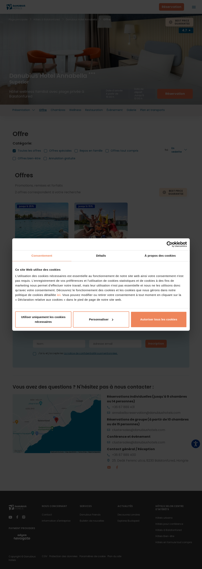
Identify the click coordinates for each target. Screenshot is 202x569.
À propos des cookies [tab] (160, 255)
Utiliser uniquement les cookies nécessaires (43, 319)
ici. (59, 295)
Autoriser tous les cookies (158, 319)
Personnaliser (101, 319)
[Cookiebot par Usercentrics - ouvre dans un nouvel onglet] (169, 244)
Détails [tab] (101, 255)
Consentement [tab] (41, 255)
